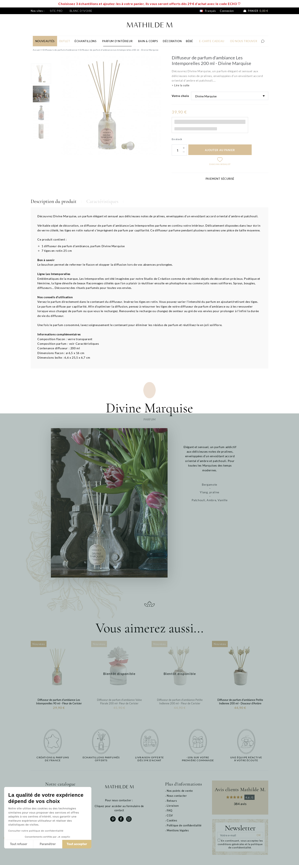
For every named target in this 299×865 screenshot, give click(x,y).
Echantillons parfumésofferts (101, 759)
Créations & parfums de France (53, 759)
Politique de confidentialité (184, 825)
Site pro (56, 10)
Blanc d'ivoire (81, 10)
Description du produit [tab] (53, 201)
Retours (172, 800)
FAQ (169, 810)
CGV (170, 815)
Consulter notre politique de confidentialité (35, 830)
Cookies (172, 820)
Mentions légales (178, 830)
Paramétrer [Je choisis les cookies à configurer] (48, 844)
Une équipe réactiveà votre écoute (246, 759)
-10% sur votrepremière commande (198, 759)
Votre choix (180, 96)
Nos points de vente (180, 790)
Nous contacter (177, 795)
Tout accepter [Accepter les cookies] (77, 844)
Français (208, 10)
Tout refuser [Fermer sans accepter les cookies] (18, 844)
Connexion (227, 10)
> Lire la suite (181, 85)
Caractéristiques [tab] (102, 201)
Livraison (173, 805)
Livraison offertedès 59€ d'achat (149, 759)
